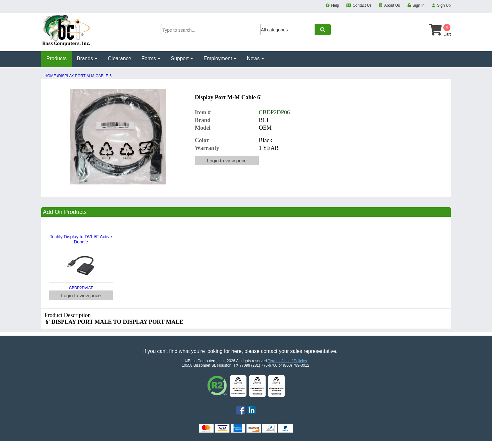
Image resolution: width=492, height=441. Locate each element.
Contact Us (362, 5)
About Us (392, 5)
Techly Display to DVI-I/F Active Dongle (81, 239)
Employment (219, 58)
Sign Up (444, 5)
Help (335, 5)
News (255, 58)
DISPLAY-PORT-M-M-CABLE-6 (85, 76)
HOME (50, 76)
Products (56, 58)
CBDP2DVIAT (81, 288)
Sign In (419, 5)
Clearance (119, 58)
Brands (87, 58)
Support (182, 58)
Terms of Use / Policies (287, 361)
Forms (151, 58)
